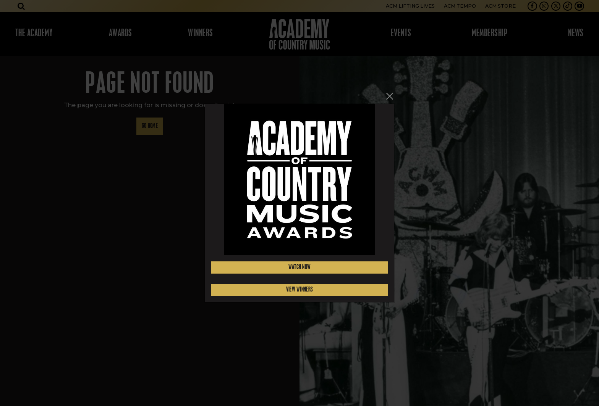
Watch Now (299, 267)
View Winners (299, 290)
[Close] (389, 96)
